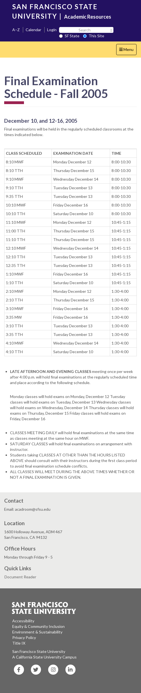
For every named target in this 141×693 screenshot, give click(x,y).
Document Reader (20, 576)
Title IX (18, 643)
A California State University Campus (44, 657)
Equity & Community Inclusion (38, 626)
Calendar (33, 29)
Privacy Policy (24, 637)
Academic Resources (87, 17)
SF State (69, 35)
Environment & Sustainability (37, 632)
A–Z (16, 29)
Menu (128, 50)
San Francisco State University (38, 651)
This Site (93, 35)
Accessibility (23, 620)
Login (52, 29)
